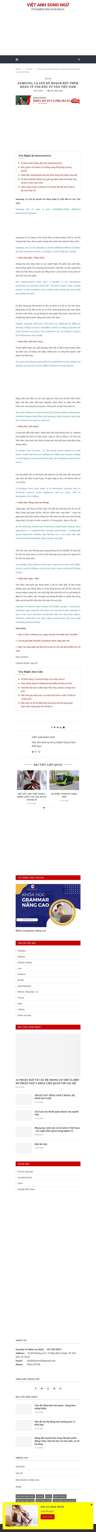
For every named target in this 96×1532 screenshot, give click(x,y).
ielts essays (59, 1496)
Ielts (48, 1496)
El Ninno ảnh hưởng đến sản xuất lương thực (41, 163)
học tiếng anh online (64, 1501)
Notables (22, 950)
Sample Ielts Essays (26, 1189)
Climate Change (25, 962)
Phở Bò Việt (41, 1144)
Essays (40, 1496)
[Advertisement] (48, 34)
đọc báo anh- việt (25, 1496)
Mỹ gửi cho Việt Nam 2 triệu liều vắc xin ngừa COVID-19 (32, 797)
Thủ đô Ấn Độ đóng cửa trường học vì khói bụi (55, 1423)
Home (18, 69)
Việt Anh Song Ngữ (43, 737)
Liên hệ (19, 1473)
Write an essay (24, 1015)
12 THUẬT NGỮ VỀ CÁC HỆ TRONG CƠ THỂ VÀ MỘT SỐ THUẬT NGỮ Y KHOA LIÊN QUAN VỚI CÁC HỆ (47, 1081)
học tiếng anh (43, 1501)
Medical (21, 956)
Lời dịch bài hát (25, 1177)
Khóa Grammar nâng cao (31, 930)
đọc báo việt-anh (25, 1501)
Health (21, 980)
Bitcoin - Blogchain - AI (28, 991)
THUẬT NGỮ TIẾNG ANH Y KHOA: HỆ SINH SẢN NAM (55, 1097)
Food (20, 1003)
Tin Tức (29, 69)
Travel (21, 997)
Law (20, 968)
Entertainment (24, 986)
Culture (21, 1009)
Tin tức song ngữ (25, 1171)
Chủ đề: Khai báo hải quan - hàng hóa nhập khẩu (55, 1407)
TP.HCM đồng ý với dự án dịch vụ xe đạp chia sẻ (43, 679)
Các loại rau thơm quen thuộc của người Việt (57, 1113)
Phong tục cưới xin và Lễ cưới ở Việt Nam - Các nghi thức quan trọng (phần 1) (57, 1129)
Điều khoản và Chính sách (27, 1480)
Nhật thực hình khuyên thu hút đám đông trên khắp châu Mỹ (49, 175)
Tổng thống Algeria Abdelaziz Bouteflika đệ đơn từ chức (46, 683)
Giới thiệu (20, 1466)
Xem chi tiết (48, 1517)
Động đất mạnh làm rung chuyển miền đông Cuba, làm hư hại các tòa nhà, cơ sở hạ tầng (57, 1440)
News (20, 1183)
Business (21, 974)
